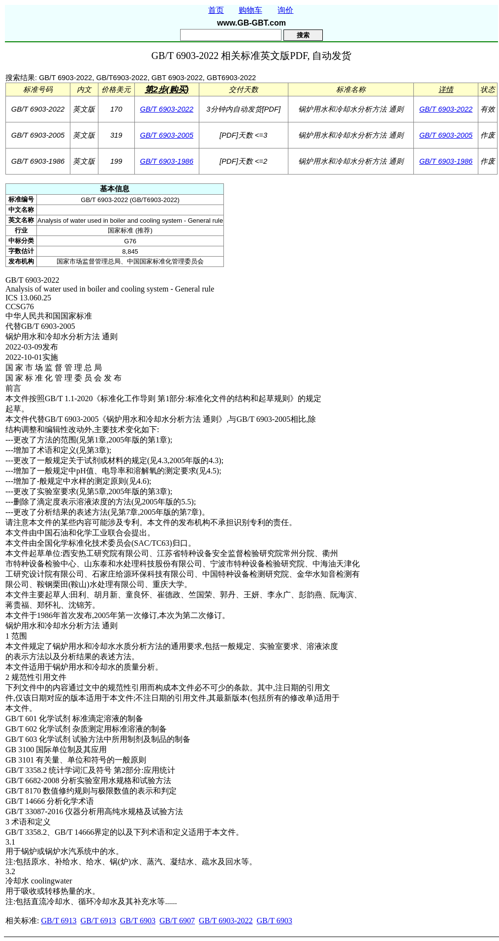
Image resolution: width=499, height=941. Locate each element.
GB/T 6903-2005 (166, 135)
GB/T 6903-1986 (166, 161)
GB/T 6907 (177, 920)
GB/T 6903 (138, 920)
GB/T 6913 (58, 920)
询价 (285, 10)
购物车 (250, 10)
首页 (216, 10)
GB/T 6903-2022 (166, 109)
